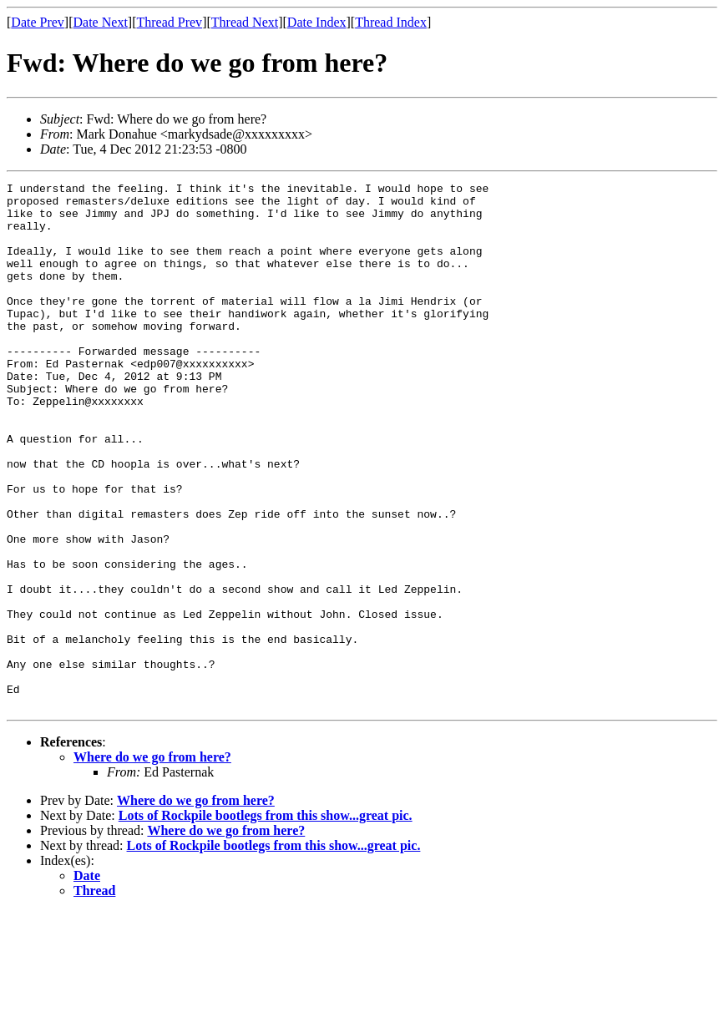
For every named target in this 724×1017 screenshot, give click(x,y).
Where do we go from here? (152, 862)
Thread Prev (169, 22)
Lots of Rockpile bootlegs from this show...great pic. (266, 920)
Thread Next (244, 22)
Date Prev (37, 22)
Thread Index (391, 22)
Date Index (317, 22)
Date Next (100, 22)
